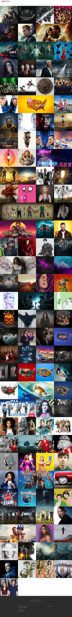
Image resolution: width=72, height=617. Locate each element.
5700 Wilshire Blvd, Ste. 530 (23, 606)
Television (44, 4)
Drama (39, 4)
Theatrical (49, 4)
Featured (22, 4)
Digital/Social (33, 4)
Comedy (27, 4)
